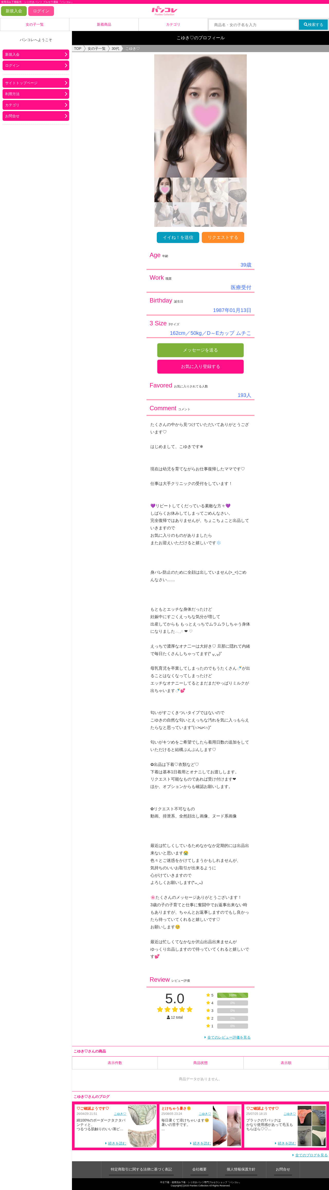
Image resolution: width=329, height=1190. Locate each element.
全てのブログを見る (311, 1155)
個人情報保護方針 (241, 1169)
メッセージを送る (200, 350)
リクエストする (223, 237)
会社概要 (199, 1169)
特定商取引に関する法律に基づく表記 (141, 1169)
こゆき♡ (120, 1114)
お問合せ (12, 116)
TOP (77, 48)
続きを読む (117, 1143)
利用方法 (12, 94)
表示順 (286, 1063)
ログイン (41, 11)
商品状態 (200, 1063)
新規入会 (14, 11)
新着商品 (104, 24)
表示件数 (115, 1063)
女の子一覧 (35, 24)
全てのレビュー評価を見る (229, 1037)
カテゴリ (173, 24)
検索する (313, 24)
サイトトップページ (21, 83)
